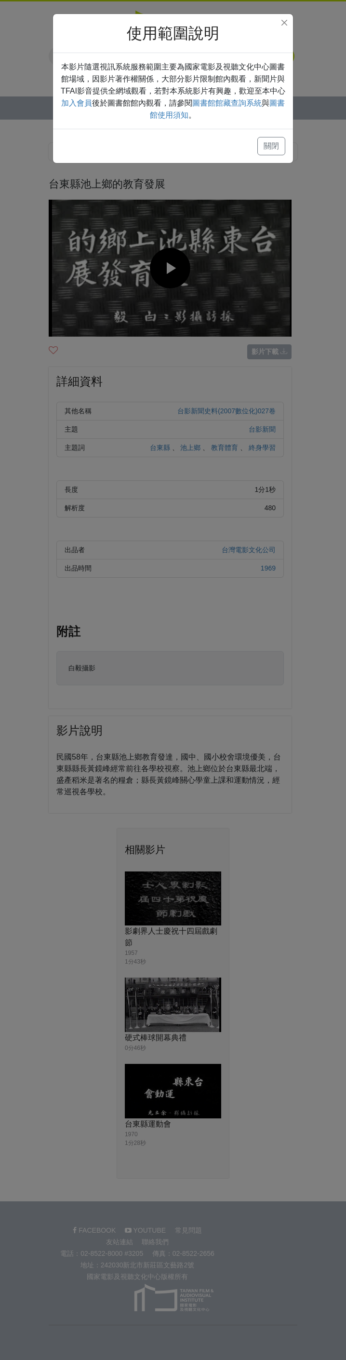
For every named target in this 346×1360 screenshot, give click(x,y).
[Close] (284, 22)
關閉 (271, 146)
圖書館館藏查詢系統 (227, 103)
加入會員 (76, 103)
